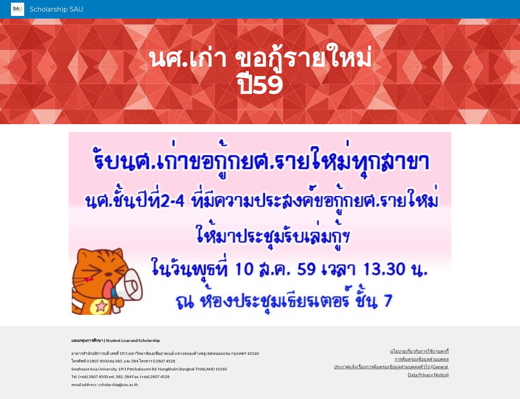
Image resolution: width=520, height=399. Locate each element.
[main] (260, 71)
